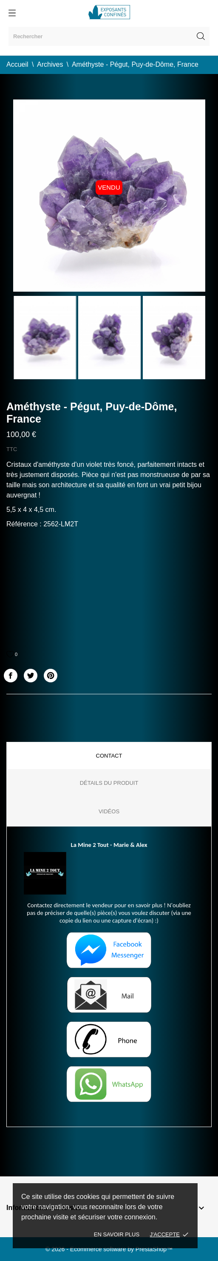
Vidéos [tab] (109, 811)
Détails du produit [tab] (109, 783)
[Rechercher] (109, 36)
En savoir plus (116, 1234)
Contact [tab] (109, 756)
